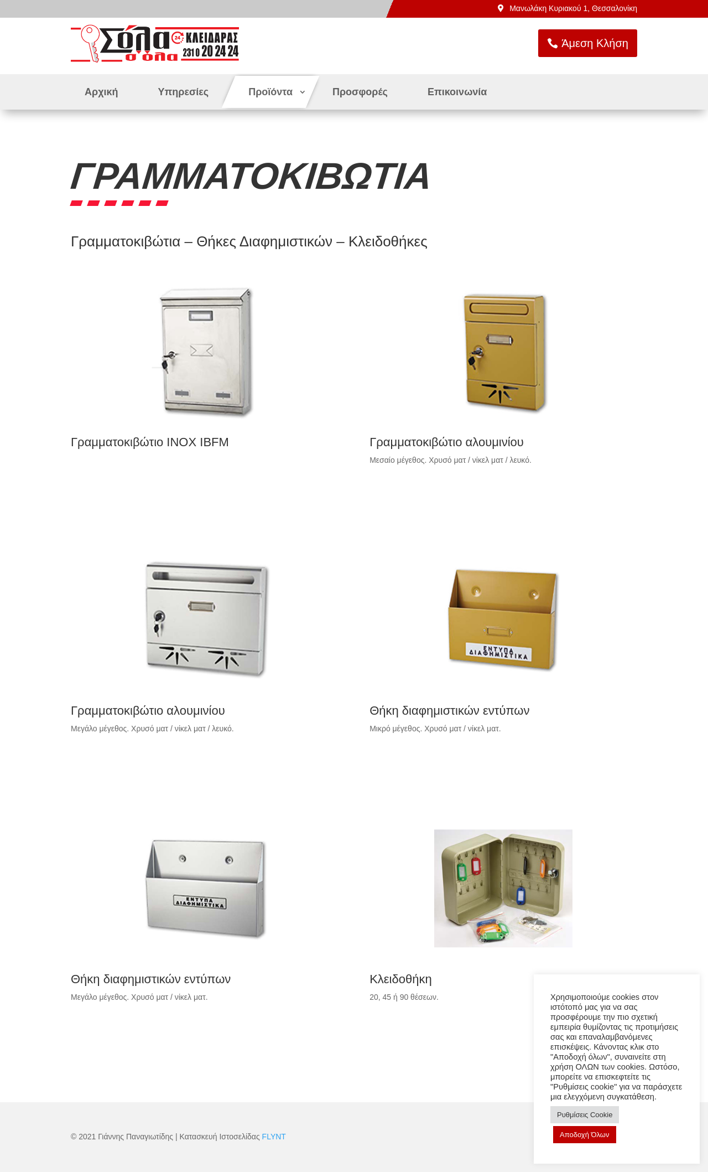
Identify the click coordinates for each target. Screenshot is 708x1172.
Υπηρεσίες (183, 91)
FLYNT (274, 1136)
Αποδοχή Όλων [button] (585, 1134)
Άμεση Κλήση (663, 43)
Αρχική (101, 91)
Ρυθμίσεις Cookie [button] (584, 1115)
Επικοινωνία (457, 91)
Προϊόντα (270, 91)
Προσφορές (360, 91)
